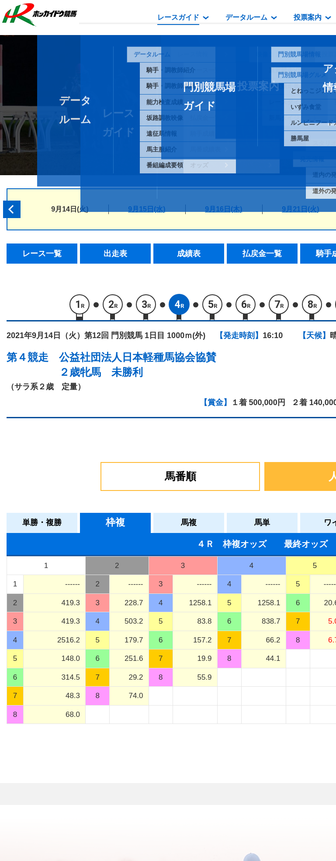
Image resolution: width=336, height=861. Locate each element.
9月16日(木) (223, 209)
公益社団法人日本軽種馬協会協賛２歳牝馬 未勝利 (137, 364)
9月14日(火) (69, 209)
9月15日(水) (146, 209)
